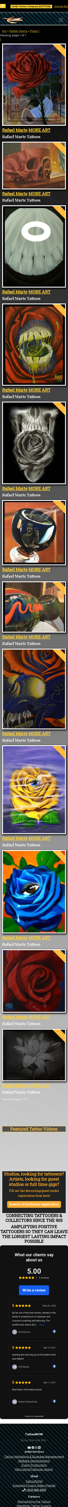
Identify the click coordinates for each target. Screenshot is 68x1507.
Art (4, 31)
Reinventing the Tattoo (34, 1501)
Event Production (34, 1465)
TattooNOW (34, 1481)
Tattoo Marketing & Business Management (34, 1456)
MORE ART (39, 130)
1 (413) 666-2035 (34, 1490)
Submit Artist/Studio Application (34, 1204)
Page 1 (34, 31)
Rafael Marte (18, 31)
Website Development (34, 1461)
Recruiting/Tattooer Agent (34, 1469)
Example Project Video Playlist (34, 1485)
